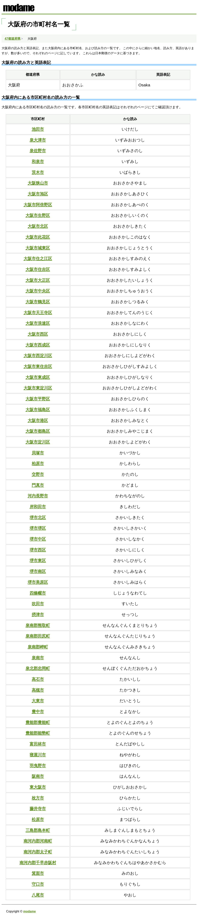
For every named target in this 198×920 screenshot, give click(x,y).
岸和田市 (38, 506)
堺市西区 (38, 550)
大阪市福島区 (38, 409)
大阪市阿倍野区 (38, 204)
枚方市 (38, 798)
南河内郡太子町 (38, 851)
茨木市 (38, 172)
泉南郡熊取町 (38, 625)
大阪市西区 (38, 334)
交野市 (38, 474)
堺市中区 (38, 539)
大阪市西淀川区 (38, 355)
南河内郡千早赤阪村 (38, 862)
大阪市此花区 (38, 237)
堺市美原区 (38, 582)
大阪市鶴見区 (38, 301)
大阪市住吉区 (38, 269)
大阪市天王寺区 (38, 312)
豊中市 (38, 711)
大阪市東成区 (38, 377)
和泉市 (38, 161)
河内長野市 (38, 496)
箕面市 (38, 873)
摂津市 (38, 614)
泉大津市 (38, 140)
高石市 (38, 679)
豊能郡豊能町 (38, 722)
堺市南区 (38, 571)
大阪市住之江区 (38, 258)
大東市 (38, 700)
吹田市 (38, 603)
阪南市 (38, 776)
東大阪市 (38, 787)
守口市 (38, 884)
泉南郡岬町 (38, 647)
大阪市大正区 (38, 280)
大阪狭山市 (38, 183)
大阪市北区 (38, 226)
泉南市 (38, 657)
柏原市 (38, 463)
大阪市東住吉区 (38, 366)
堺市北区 (38, 517)
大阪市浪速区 (38, 323)
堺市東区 (38, 560)
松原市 (38, 819)
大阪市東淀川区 (38, 388)
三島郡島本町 (38, 830)
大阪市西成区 (38, 345)
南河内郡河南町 (38, 841)
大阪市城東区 (38, 248)
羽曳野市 (38, 765)
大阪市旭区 (38, 194)
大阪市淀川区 (38, 442)
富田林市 (38, 744)
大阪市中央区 (38, 291)
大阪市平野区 (38, 398)
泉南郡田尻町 (38, 636)
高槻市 (38, 690)
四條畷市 (38, 593)
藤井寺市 (38, 808)
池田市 (38, 129)
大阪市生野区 (38, 215)
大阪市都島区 (38, 431)
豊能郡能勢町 (38, 733)
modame (29, 911)
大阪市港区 (38, 420)
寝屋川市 (38, 754)
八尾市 (38, 895)
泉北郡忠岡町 (38, 668)
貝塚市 (38, 453)
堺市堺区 (38, 528)
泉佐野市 (38, 150)
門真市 (38, 485)
